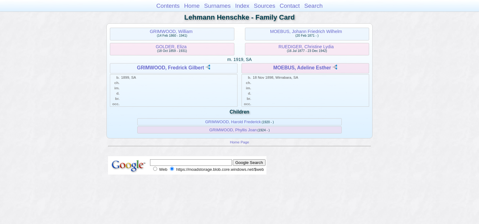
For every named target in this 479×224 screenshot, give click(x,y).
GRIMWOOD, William (171, 31)
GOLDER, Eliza (171, 46)
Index (242, 5)
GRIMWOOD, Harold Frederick (233, 121)
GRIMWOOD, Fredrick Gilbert (170, 67)
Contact (290, 5)
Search (313, 5)
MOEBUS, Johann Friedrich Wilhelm (306, 31)
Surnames (217, 5)
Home (192, 5)
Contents (168, 5)
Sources (264, 5)
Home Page (239, 142)
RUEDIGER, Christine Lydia (306, 46)
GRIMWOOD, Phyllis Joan (233, 130)
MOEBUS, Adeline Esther (302, 67)
